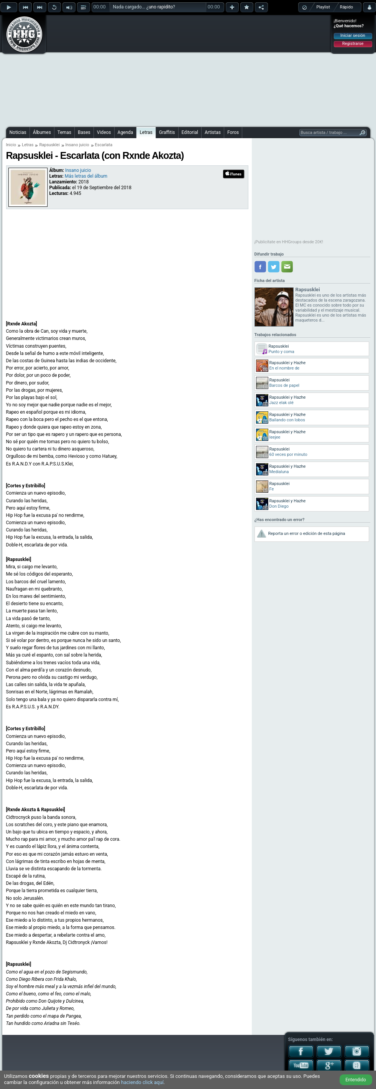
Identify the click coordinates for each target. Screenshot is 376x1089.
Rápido (346, 7)
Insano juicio (77, 144)
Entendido (355, 1079)
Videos (104, 132)
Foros (233, 132)
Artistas (213, 132)
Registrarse (352, 43)
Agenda (125, 132)
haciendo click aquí (142, 1082)
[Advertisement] (168, 70)
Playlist (323, 7)
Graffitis (167, 132)
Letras (146, 132)
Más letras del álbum (86, 176)
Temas (64, 132)
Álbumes (42, 132)
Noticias (18, 132)
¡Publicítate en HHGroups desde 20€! (288, 241)
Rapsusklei (49, 144)
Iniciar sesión (352, 35)
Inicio (11, 144)
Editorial (190, 132)
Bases (84, 132)
